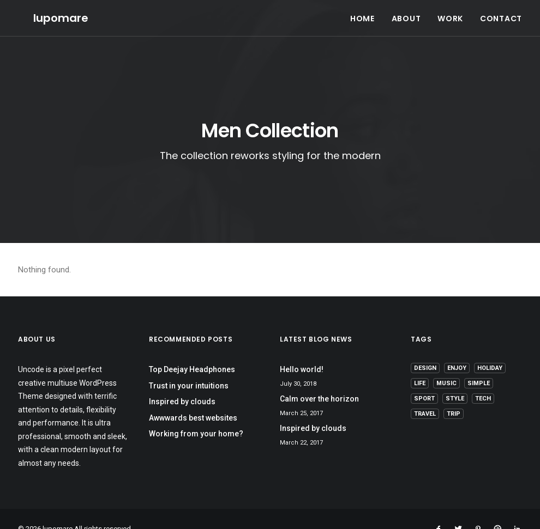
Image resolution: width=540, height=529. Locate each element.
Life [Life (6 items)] (419, 363)
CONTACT (501, 10)
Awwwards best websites (193, 398)
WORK (450, 10)
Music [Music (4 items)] (446, 363)
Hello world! (301, 349)
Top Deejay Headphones (192, 349)
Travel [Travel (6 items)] (425, 394)
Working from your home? (196, 414)
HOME (362, 10)
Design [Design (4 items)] (425, 348)
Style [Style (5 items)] (455, 378)
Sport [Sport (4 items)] (424, 378)
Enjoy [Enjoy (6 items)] (456, 348)
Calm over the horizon (319, 379)
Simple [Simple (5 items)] (478, 363)
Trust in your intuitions (189, 366)
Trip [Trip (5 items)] (453, 394)
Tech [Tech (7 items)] (483, 378)
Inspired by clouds (182, 382)
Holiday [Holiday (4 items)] (489, 348)
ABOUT (406, 10)
